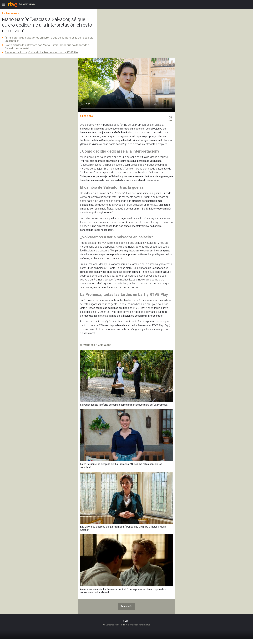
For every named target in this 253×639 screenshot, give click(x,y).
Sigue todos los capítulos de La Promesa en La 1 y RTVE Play (41, 52)
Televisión (126, 606)
